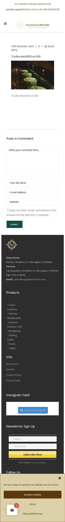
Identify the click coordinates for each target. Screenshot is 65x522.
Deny (32, 504)
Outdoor (13, 322)
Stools (12, 344)
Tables (12, 348)
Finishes (13, 313)
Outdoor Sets (14, 326)
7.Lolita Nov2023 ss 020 (26, 56)
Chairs (11, 305)
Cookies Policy (13, 374)
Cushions (12, 309)
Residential (14, 331)
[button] (59, 478)
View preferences (33, 513)
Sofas (10, 339)
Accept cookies (32, 494)
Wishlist (10, 369)
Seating (12, 335)
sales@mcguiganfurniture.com (21, 9)
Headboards (14, 318)
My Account (12, 363)
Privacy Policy (13, 380)
